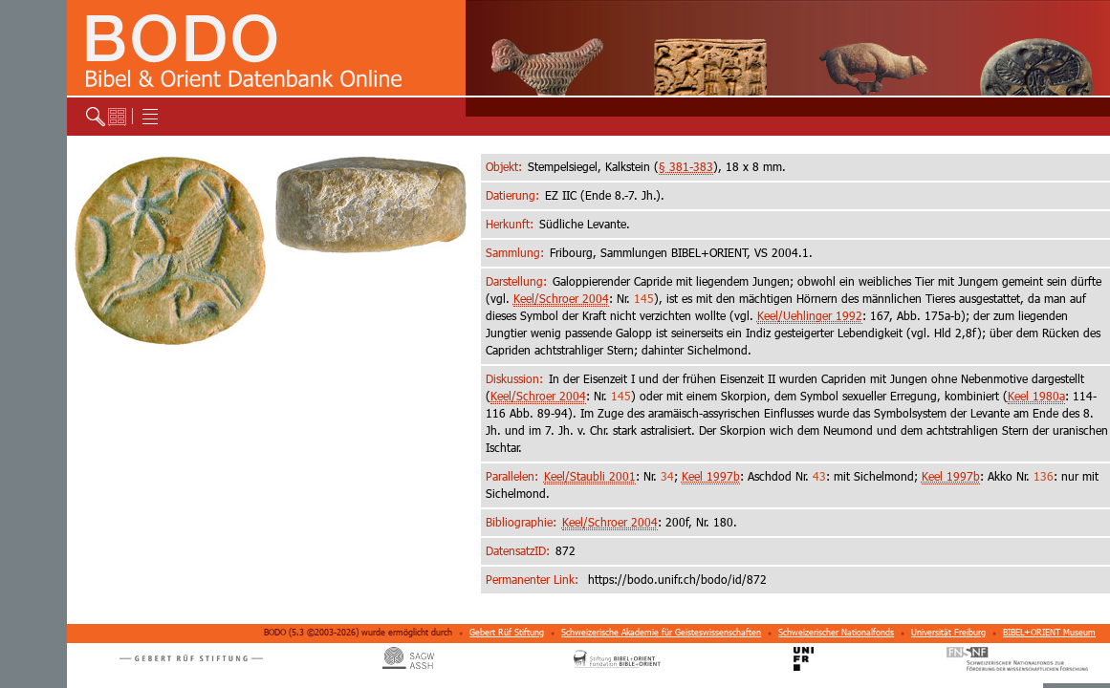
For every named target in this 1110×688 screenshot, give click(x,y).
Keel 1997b (711, 476)
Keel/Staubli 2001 (590, 476)
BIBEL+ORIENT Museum (1049, 632)
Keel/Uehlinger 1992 (809, 316)
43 (819, 476)
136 (1044, 476)
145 (644, 298)
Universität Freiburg (948, 632)
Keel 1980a (1036, 396)
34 (667, 476)
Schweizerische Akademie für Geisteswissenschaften (661, 632)
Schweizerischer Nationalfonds (836, 632)
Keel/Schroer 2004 (561, 298)
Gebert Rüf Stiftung (506, 632)
